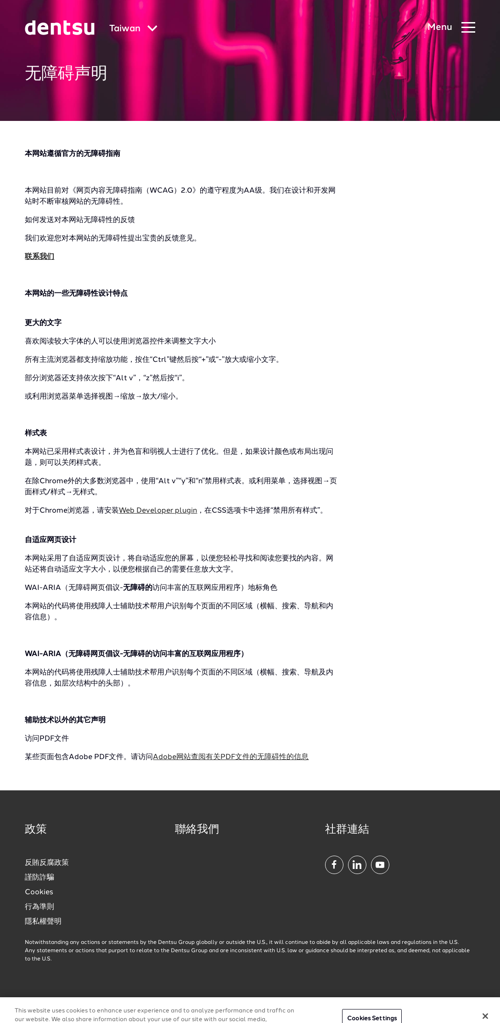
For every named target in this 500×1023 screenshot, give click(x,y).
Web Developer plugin (158, 510)
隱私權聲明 (43, 922)
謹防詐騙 (39, 877)
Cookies (39, 892)
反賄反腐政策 (47, 863)
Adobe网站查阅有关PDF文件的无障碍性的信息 (231, 757)
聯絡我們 (197, 829)
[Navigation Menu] (451, 28)
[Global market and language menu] (133, 29)
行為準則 (39, 907)
